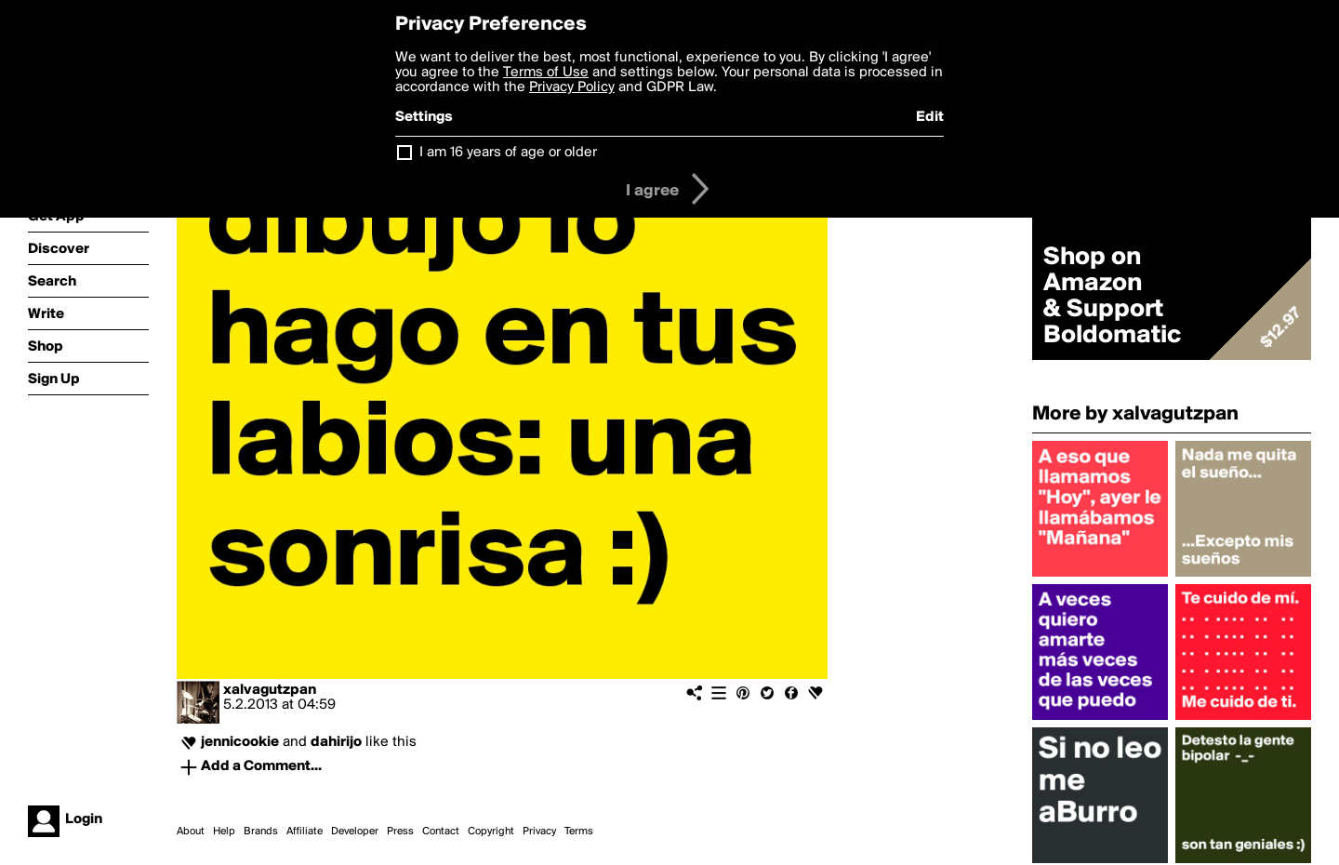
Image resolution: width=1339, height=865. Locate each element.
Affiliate (304, 831)
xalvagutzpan (269, 690)
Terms (578, 831)
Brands (261, 831)
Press (400, 831)
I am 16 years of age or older (508, 152)
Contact (440, 831)
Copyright (491, 831)
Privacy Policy (572, 87)
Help (224, 831)
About (191, 831)
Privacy (539, 831)
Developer (354, 831)
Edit (930, 117)
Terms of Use (546, 72)
